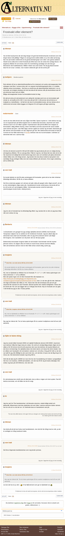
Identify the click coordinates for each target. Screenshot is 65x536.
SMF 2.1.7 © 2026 (5, 533)
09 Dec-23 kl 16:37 (56, 375)
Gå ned (4, 42)
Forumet (59, 527)
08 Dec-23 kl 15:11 (56, 80)
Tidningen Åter (5, 527)
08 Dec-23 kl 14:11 (56, 51)
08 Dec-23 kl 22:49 (56, 258)
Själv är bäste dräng (13, 336)
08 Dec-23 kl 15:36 (56, 116)
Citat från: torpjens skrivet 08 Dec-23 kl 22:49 (19, 309)
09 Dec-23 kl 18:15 (56, 425)
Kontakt (41, 531)
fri (6, 396)
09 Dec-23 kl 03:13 (56, 304)
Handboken (60, 531)
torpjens (8, 255)
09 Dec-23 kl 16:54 (56, 399)
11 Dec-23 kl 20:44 (56, 470)
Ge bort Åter (4, 531)
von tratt (8, 170)
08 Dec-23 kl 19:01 (56, 207)
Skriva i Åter (23, 529)
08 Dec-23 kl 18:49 (56, 173)
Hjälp (56, 533)
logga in (29, 503)
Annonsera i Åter (24, 531)
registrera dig (18, 503)
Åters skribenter (24, 527)
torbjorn (8, 77)
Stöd (40, 527)
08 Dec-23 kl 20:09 (32, 227)
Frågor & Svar (43, 529)
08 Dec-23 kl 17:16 (56, 147)
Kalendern (60, 529)
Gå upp (4, 496)
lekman (8, 49)
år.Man (28, 132)
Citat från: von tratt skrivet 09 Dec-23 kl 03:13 (19, 475)
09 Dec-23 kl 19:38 (32, 446)
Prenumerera (5, 529)
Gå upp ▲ (61, 533)
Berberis (8, 224)
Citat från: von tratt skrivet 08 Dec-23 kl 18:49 (19, 263)
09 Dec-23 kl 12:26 (56, 339)
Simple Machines (15, 533)
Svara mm (60, 42)
